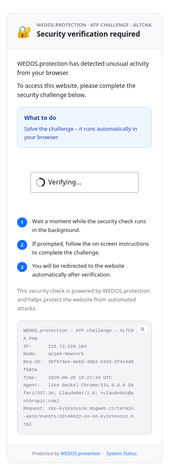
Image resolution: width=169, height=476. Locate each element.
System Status (121, 453)
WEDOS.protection (80, 453)
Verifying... (64, 182)
